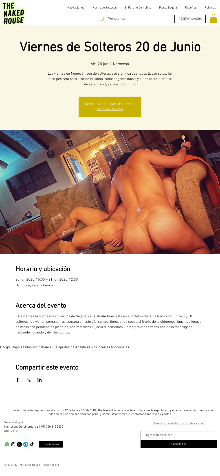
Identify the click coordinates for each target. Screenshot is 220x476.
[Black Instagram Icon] (13, 444)
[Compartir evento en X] (28, 380)
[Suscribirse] (179, 444)
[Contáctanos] (51, 444)
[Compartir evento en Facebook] (17, 380)
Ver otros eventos (110, 109)
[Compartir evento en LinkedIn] (39, 380)
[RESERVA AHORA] (190, 19)
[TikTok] (32, 444)
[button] (213, 18)
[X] (19, 444)
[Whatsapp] (6, 444)
